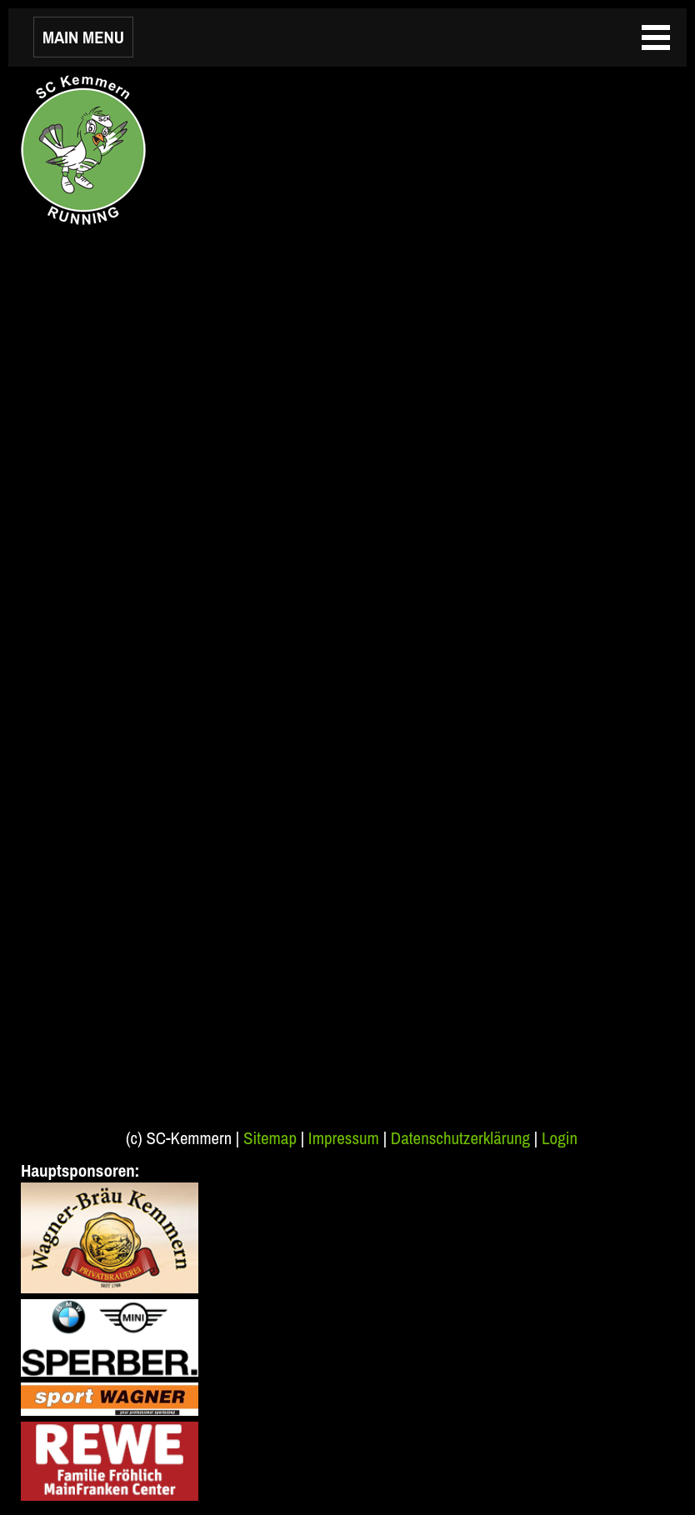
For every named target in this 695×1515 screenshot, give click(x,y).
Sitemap (270, 1138)
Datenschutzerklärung (460, 1138)
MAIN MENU (83, 37)
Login (560, 1138)
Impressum (343, 1138)
